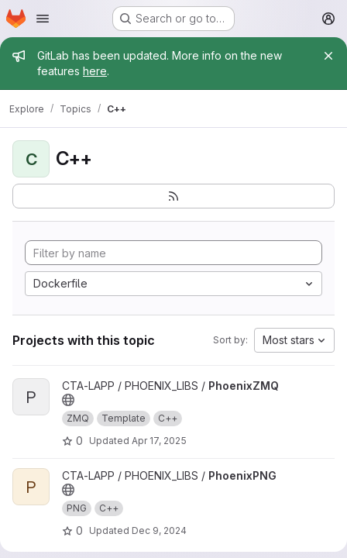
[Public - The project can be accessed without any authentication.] (68, 400)
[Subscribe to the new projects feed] (173, 196)
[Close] (328, 55)
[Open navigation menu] (42, 18)
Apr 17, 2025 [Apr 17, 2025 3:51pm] (159, 440)
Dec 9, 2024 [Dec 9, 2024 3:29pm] (159, 530)
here (95, 71)
